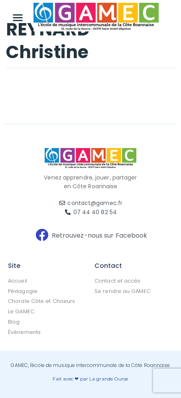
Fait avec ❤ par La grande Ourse (90, 379)
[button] (18, 17)
